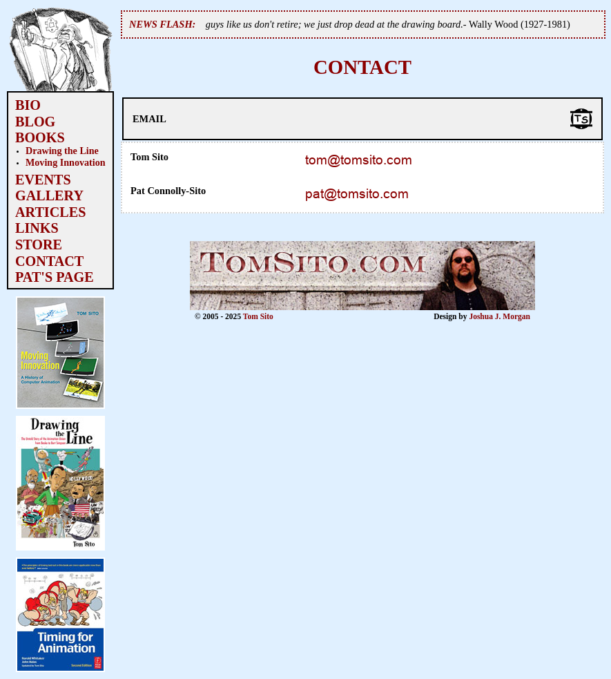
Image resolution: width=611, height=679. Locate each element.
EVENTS (43, 179)
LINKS (37, 228)
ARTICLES (50, 212)
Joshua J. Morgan (499, 316)
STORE (38, 244)
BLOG (35, 121)
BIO (28, 105)
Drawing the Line (62, 150)
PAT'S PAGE (54, 277)
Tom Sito (258, 316)
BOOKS (40, 137)
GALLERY (49, 195)
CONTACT (49, 261)
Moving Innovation (66, 162)
